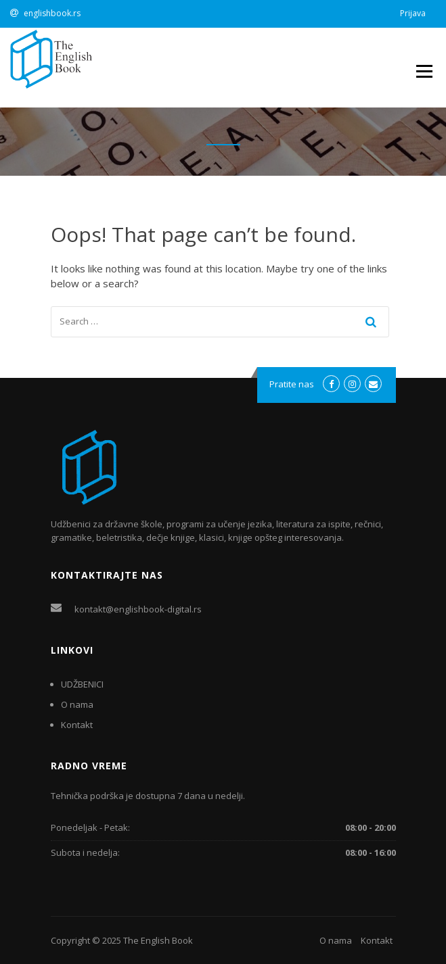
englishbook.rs (52, 13)
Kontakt (77, 725)
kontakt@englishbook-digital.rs (138, 609)
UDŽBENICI (82, 684)
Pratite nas (291, 384)
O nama (77, 704)
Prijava (413, 13)
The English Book (158, 940)
